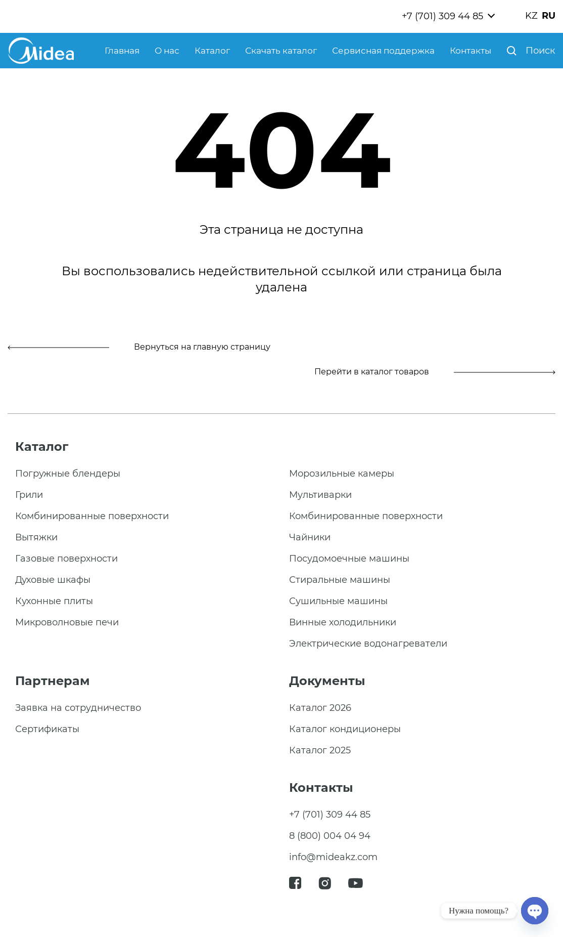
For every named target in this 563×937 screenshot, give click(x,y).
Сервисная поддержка (383, 51)
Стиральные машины (339, 579)
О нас (167, 51)
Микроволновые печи (67, 622)
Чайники (310, 537)
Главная (122, 51)
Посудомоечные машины (349, 558)
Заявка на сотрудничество (78, 707)
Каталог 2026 (320, 707)
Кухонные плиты (54, 601)
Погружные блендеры (67, 473)
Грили (29, 494)
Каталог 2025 (320, 750)
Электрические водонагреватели (368, 643)
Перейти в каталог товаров (434, 371)
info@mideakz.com (333, 857)
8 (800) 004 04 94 (329, 835)
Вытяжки (36, 537)
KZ (531, 15)
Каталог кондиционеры (345, 729)
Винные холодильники (342, 622)
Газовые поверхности (66, 558)
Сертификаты (47, 729)
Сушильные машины (338, 601)
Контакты (470, 51)
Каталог (212, 51)
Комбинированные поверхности (92, 516)
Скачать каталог (281, 51)
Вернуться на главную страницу (139, 347)
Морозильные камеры (341, 473)
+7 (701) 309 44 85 (442, 16)
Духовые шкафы (52, 579)
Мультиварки (320, 494)
